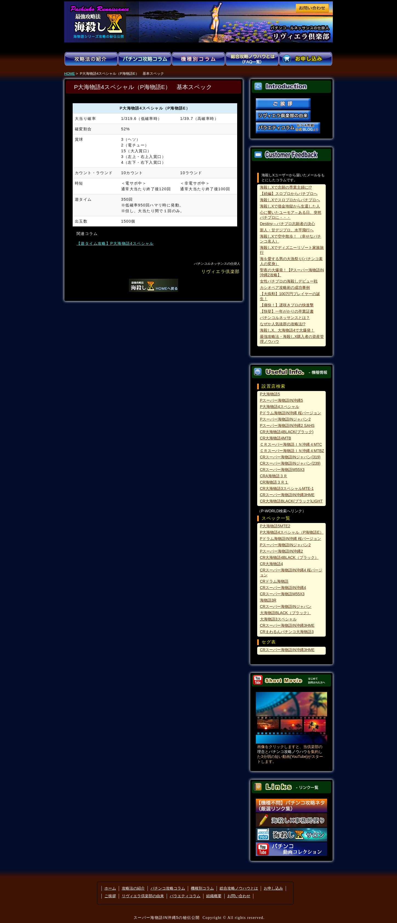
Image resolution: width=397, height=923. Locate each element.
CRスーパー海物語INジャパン (285, 606)
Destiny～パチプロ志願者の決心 (287, 224)
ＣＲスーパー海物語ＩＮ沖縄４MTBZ (292, 450)
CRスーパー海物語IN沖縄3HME (287, 495)
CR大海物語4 (271, 564)
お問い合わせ (238, 896)
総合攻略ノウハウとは (239, 888)
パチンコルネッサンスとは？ (285, 317)
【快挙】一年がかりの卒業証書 (287, 311)
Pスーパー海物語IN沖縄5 (281, 400)
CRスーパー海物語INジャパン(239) (290, 463)
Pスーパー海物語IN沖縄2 (281, 551)
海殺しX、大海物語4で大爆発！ (287, 330)
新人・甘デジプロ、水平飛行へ (287, 230)
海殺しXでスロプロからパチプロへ (290, 200)
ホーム (110, 888)
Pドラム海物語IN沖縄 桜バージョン (290, 413)
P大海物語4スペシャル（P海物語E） (292, 532)
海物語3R (268, 600)
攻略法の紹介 (133, 888)
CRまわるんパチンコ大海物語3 (287, 631)
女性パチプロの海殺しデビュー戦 (288, 281)
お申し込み (273, 888)
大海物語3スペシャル (278, 619)
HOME (69, 73)
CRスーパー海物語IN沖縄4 (283, 587)
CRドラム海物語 (274, 581)
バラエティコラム (185, 896)
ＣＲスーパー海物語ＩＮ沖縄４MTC (291, 444)
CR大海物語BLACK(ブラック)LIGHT (291, 501)
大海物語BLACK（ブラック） (285, 613)
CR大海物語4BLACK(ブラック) (286, 432)
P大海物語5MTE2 (275, 526)
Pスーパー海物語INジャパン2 (285, 419)
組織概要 (214, 896)
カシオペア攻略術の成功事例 (285, 287)
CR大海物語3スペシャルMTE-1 (287, 488)
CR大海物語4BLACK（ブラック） (289, 557)
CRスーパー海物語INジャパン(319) (290, 457)
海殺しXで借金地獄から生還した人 (290, 206)
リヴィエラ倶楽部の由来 (143, 896)
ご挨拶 (110, 896)
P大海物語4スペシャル (279, 406)
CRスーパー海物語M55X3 (282, 469)
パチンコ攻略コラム (168, 888)
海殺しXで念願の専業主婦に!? (286, 187)
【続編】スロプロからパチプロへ (288, 193)
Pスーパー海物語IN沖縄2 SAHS (287, 425)
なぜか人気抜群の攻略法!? (282, 324)
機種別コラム (202, 888)
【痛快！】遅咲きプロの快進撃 (287, 305)
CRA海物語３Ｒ (273, 476)
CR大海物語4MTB (275, 438)
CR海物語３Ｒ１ (274, 482)
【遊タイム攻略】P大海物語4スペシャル (115, 243)
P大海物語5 (270, 394)
